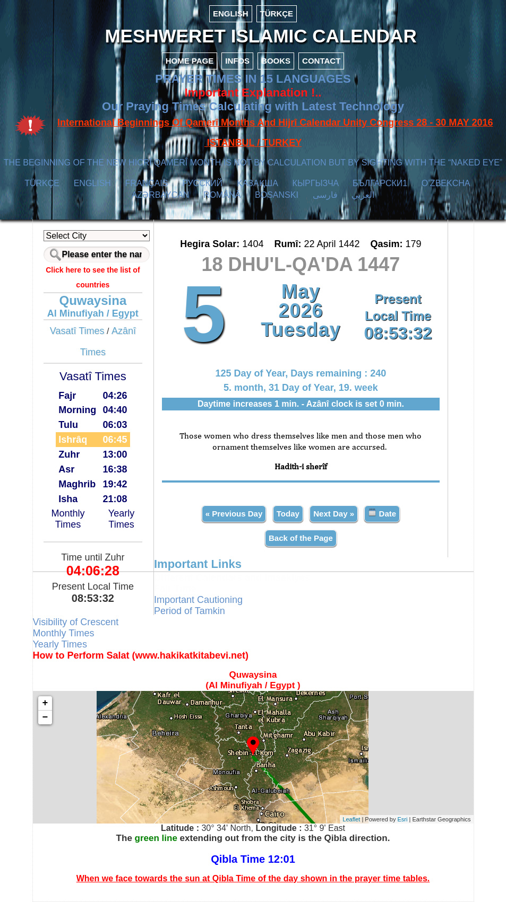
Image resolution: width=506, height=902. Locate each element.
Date (382, 513)
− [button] (45, 717)
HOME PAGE (190, 60)
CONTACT (321, 60)
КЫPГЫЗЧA (316, 183)
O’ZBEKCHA (446, 183)
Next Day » (333, 513)
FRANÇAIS (146, 183)
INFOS (237, 60)
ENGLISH (230, 13)
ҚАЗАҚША (257, 183)
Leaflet (351, 819)
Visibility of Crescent (76, 622)
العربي (362, 194)
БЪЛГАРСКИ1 (380, 183)
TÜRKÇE (277, 13)
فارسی (325, 194)
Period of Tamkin (189, 611)
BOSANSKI (276, 194)
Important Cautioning (198, 599)
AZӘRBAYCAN (161, 194)
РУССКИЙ (202, 183)
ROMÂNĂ (222, 194)
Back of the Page (301, 537)
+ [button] (45, 703)
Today (288, 513)
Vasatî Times (77, 331)
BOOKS (275, 60)
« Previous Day (234, 513)
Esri (403, 819)
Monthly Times (68, 519)
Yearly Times (121, 519)
